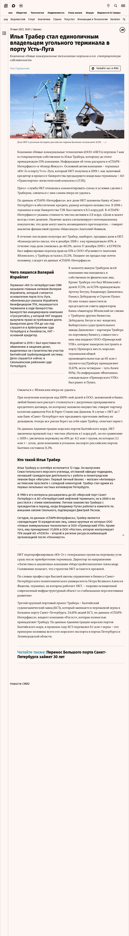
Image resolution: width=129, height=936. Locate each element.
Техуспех (69, 19)
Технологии (37, 12)
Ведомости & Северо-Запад (112, 12)
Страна (57, 19)
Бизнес (39, 29)
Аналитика (44, 19)
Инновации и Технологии (92, 19)
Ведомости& (18, 19)
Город (4, 19)
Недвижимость (56, 12)
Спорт (31, 19)
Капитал (115, 19)
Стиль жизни (75, 12)
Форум (90, 12)
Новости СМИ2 (21, 697)
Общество (21, 12)
